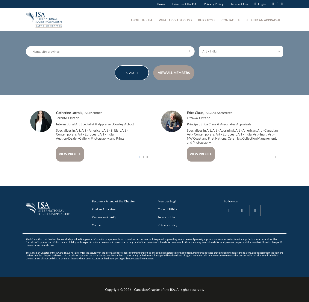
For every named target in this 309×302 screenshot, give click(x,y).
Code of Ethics (167, 209)
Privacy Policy (213, 4)
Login (259, 4)
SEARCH (132, 73)
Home (161, 4)
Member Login (167, 201)
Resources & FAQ (104, 217)
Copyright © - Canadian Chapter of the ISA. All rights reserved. (154, 289)
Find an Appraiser (104, 209)
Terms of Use (239, 4)
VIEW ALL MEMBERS (174, 73)
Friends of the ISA (184, 4)
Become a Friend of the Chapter (113, 201)
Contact (97, 225)
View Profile (70, 154)
